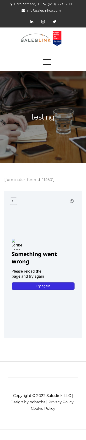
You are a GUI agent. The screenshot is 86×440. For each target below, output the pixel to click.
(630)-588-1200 (60, 4)
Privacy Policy (61, 402)
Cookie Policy (43, 408)
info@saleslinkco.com (44, 10)
